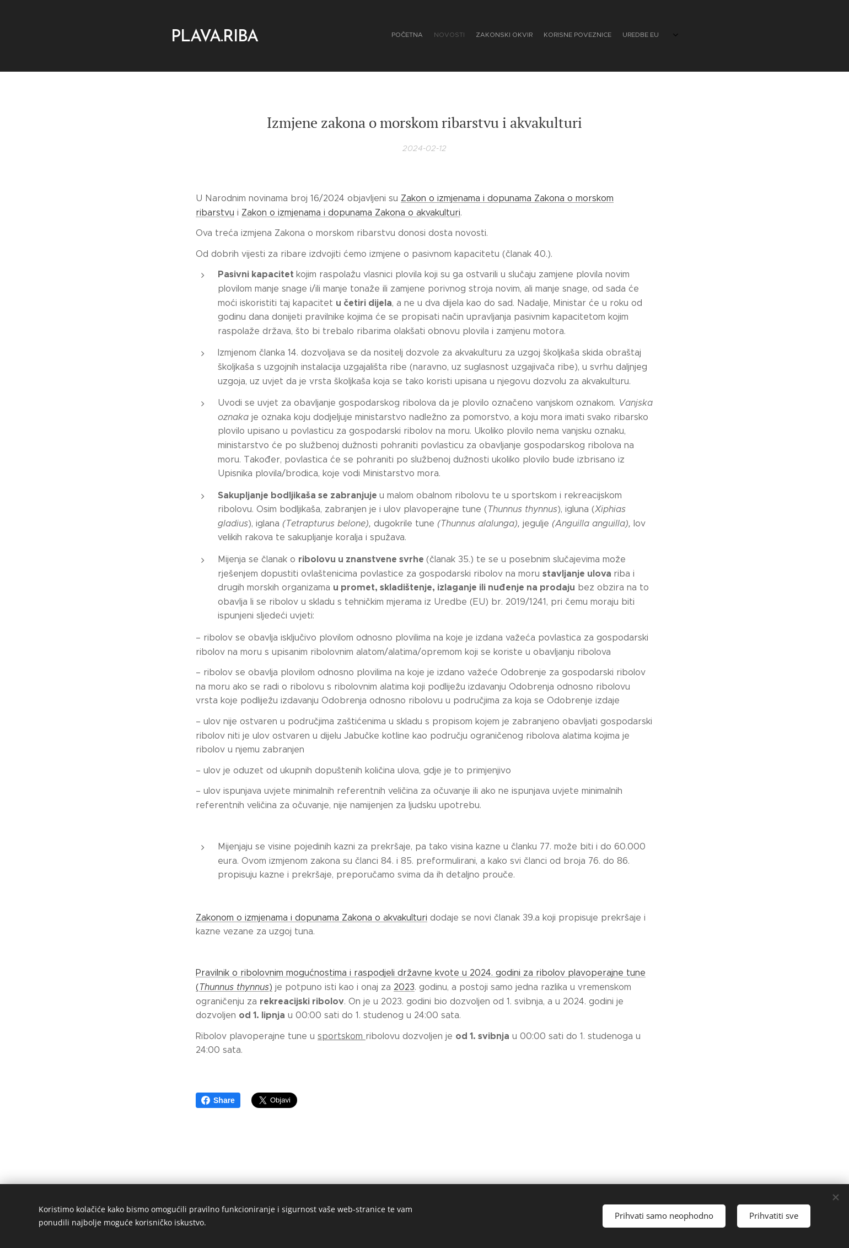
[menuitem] (602, 36)
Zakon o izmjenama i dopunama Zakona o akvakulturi (350, 212)
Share (218, 1100)
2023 (404, 987)
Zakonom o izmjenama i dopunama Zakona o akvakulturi (311, 917)
